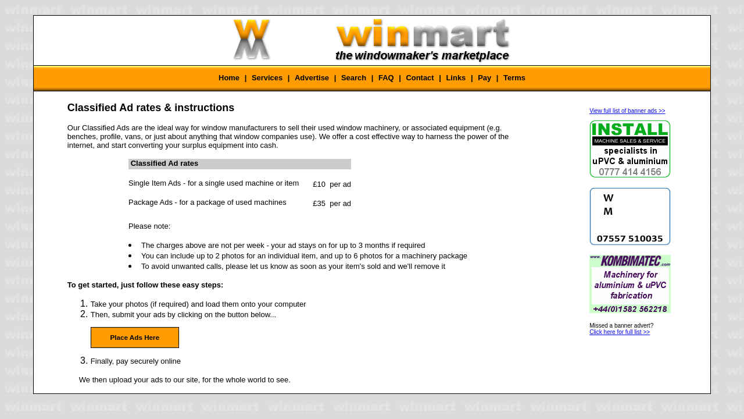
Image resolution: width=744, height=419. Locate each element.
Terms (514, 77)
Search (353, 77)
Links (456, 77)
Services (267, 77)
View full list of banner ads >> (627, 111)
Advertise (312, 77)
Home (229, 77)
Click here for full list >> (619, 332)
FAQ (386, 77)
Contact (420, 77)
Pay (484, 77)
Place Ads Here (134, 337)
